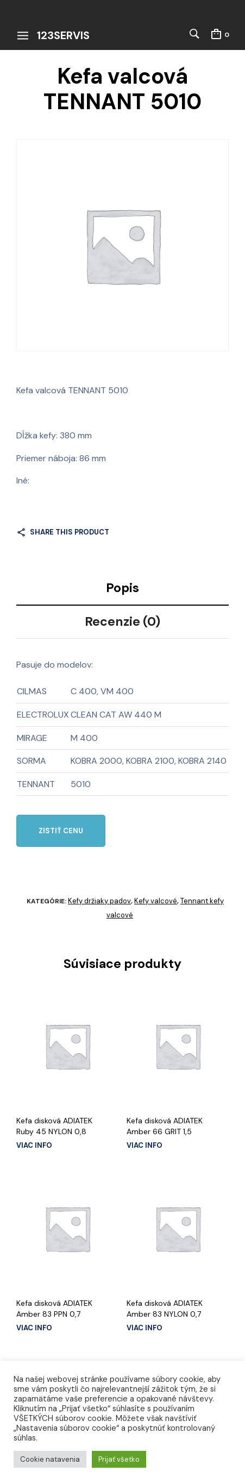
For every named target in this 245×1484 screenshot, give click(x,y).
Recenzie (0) (122, 621)
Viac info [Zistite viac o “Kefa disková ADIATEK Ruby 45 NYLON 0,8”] (34, 1145)
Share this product (69, 532)
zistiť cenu (61, 830)
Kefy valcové (155, 901)
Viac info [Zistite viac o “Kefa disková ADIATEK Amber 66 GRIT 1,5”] (144, 1145)
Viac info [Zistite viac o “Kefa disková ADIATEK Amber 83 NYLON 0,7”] (144, 1327)
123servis (63, 35)
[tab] (122, 589)
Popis (122, 588)
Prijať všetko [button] (119, 1459)
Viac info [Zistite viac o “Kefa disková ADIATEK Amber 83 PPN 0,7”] (34, 1327)
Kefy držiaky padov (99, 901)
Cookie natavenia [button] (50, 1459)
